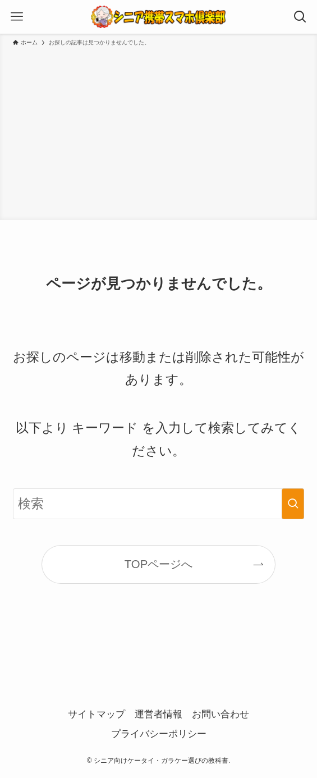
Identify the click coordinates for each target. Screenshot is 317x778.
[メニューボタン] (17, 17)
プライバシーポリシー (158, 734)
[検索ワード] (159, 503)
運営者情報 (158, 714)
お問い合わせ (220, 714)
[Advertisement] (158, 131)
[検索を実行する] (293, 503)
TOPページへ (158, 564)
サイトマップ (96, 714)
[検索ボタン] (300, 17)
